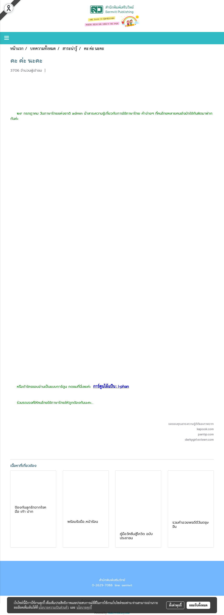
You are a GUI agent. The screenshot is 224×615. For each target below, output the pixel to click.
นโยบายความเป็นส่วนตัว (53, 607)
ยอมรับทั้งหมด (198, 605)
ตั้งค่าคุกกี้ (175, 605)
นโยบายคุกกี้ (84, 607)
